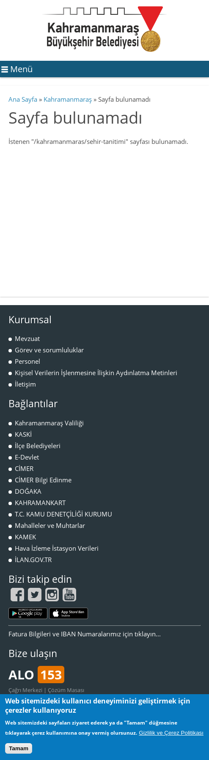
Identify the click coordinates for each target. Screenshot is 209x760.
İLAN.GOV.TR (33, 559)
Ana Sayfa (22, 99)
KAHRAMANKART (40, 502)
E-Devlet (27, 457)
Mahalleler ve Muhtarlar (50, 525)
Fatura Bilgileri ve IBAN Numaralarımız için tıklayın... (84, 634)
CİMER (24, 468)
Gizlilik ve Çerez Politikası (171, 733)
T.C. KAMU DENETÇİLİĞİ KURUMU (63, 514)
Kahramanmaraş (68, 99)
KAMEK (25, 537)
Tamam (18, 748)
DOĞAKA (28, 491)
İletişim (25, 384)
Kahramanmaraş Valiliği (49, 423)
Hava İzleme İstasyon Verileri (57, 548)
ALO (36, 674)
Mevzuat (27, 338)
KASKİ (23, 434)
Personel (27, 361)
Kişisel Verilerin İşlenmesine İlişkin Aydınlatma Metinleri (96, 372)
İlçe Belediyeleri (37, 445)
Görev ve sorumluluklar (49, 350)
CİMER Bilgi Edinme (43, 480)
